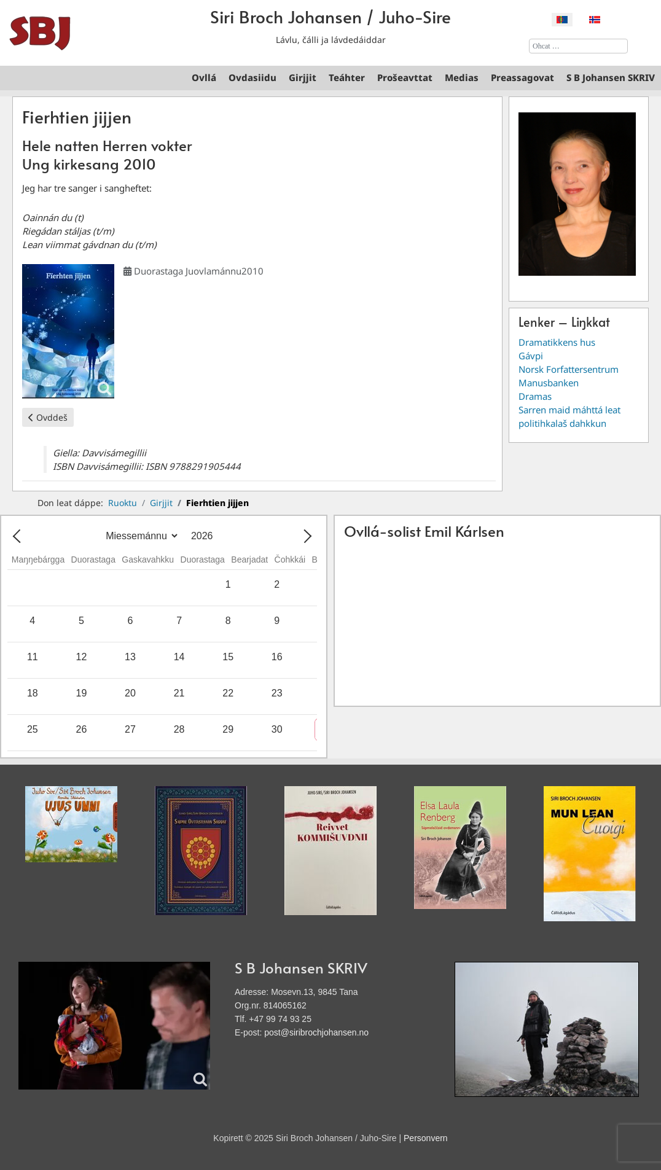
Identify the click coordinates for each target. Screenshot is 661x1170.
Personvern (426, 1138)
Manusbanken (548, 382)
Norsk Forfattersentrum (568, 369)
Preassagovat (522, 77)
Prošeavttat (404, 77)
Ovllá (204, 77)
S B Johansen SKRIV (610, 77)
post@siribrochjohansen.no (316, 1032)
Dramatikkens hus (556, 342)
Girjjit (302, 77)
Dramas (535, 396)
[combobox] (578, 46)
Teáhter (347, 77)
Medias (462, 77)
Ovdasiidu (252, 77)
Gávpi (530, 355)
